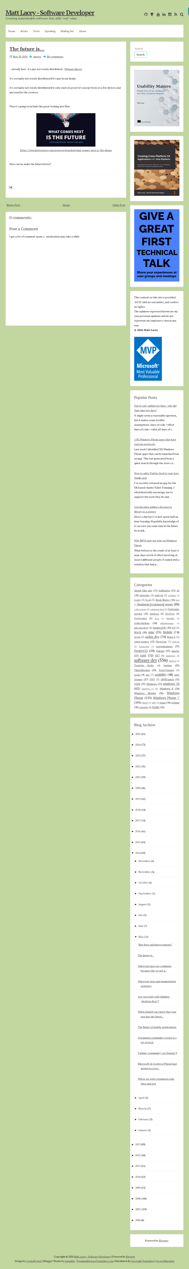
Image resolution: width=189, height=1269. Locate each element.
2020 (137, 788)
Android (158, 595)
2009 (137, 1187)
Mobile (167, 632)
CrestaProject (34, 1261)
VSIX (137, 684)
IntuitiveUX (159, 627)
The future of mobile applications (157, 1027)
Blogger (163, 1240)
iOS (174, 627)
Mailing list (67, 31)
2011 (137, 1166)
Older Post (119, 205)
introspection (141, 627)
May (140, 936)
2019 (137, 799)
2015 (137, 842)
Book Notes (163, 600)
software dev (145, 660)
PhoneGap (161, 641)
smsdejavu (170, 655)
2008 (137, 1198)
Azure (137, 600)
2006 (137, 1220)
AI (178, 590)
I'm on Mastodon (165, 1261)
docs (157, 618)
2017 (137, 820)
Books (24, 31)
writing (175, 702)
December (144, 861)
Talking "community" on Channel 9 (157, 1053)
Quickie (160, 651)
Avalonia (172, 595)
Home (11, 31)
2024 (137, 744)
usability (160, 675)
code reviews (140, 609)
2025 (137, 734)
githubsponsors (167, 623)
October (143, 882)
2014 (137, 853)
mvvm (137, 637)
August (142, 904)
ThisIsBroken (142, 670)
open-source (141, 641)
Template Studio (144, 665)
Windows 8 (166, 688)
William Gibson (73, 69)
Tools (36, 31)
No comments (55, 56)
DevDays (170, 613)
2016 (137, 831)
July (140, 915)
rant (143, 655)
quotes (37, 56)
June (140, 926)
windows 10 (171, 684)
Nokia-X (171, 637)
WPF (154, 702)
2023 (137, 755)
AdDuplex (164, 590)
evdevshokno (142, 623)
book (148, 600)
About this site (143, 590)
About (82, 31)
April (141, 1097)
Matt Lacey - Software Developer (50, 12)
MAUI (137, 632)
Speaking (50, 31)
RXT (157, 655)
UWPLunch (167, 679)
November (144, 872)
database (154, 613)
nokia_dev (152, 637)
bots (177, 600)
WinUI (145, 702)
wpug (162, 702)
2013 (137, 1144)
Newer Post (13, 205)
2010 (137, 1176)
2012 (137, 1155)
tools (137, 674)
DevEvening (140, 618)
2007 (137, 1209)
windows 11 (148, 688)
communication (157, 609)
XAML (155, 707)
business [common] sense (155, 604)
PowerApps (144, 646)
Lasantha (70, 1261)
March (142, 1108)
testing (168, 665)
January (142, 1130)
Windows (151, 684)
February (143, 1119)
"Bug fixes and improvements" (155, 944)
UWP (152, 679)
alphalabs (144, 595)
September (144, 893)
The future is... (27, 49)
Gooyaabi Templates (142, 1261)
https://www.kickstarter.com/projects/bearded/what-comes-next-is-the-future (66, 150)
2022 (137, 766)
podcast (175, 641)
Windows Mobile (145, 693)
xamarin (143, 707)
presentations (164, 646)
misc (151, 632)
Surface (172, 660)
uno (148, 674)
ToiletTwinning (166, 670)
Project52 (141, 651)
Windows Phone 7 (166, 698)
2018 (137, 809)
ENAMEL (170, 618)
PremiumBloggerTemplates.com (95, 1261)
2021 (137, 777)
